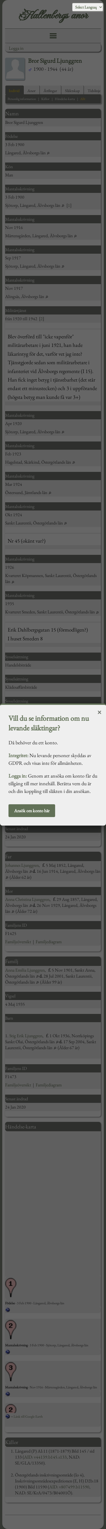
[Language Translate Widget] (87, 7)
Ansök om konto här (31, 811)
